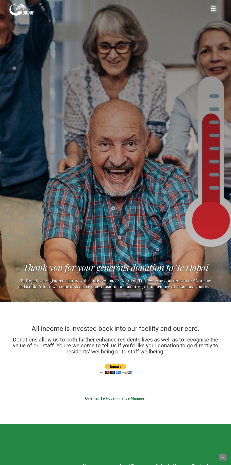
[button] (222, 457)
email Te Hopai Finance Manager (118, 398)
